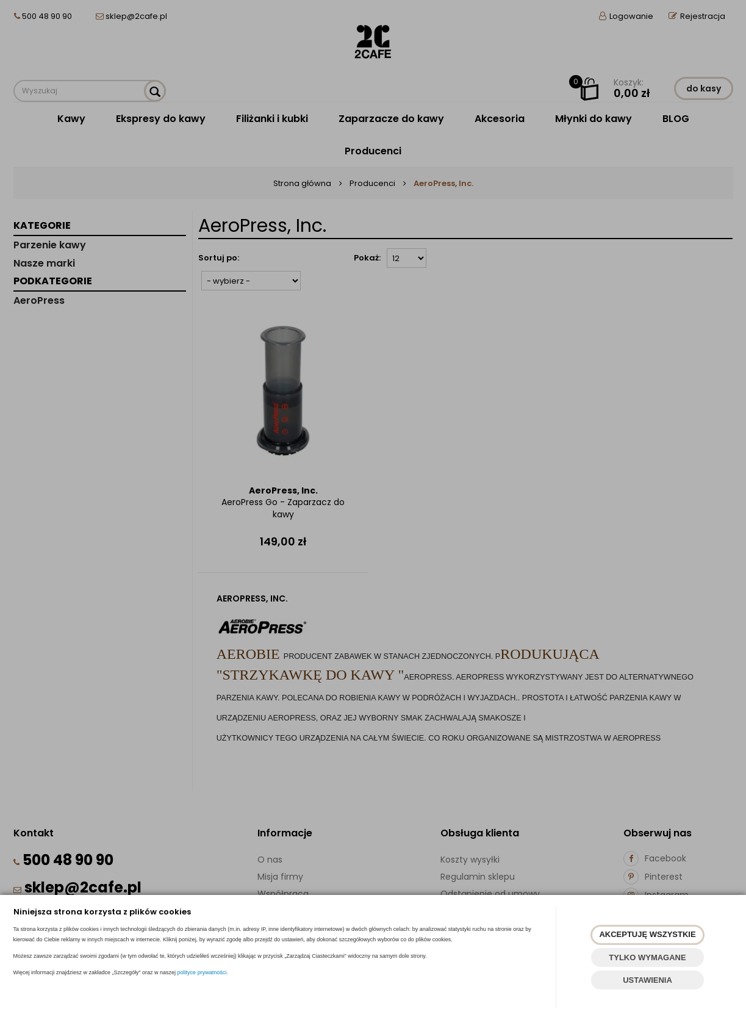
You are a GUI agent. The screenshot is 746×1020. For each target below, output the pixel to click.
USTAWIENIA (647, 980)
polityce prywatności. (203, 972)
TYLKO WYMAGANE (647, 957)
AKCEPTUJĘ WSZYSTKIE (647, 934)
